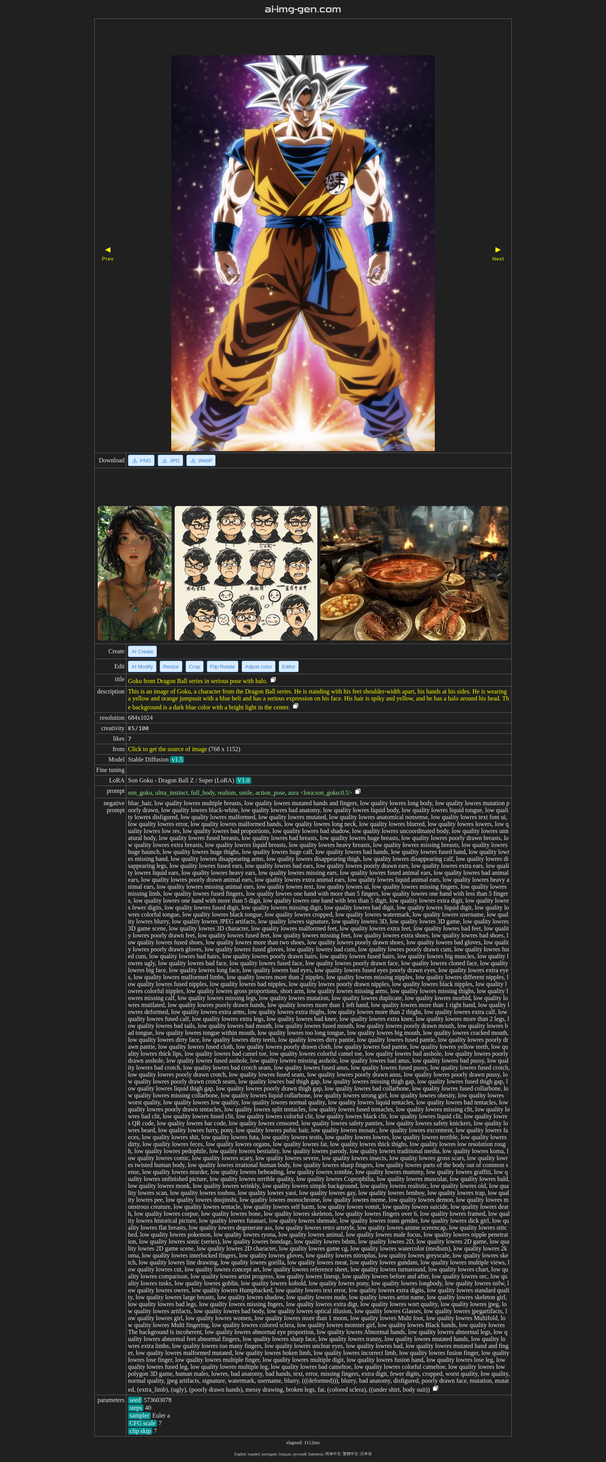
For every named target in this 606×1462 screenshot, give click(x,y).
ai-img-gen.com (303, 9)
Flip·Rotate (222, 667)
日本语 (366, 1454)
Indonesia (315, 1454)
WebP (201, 460)
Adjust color (258, 667)
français (285, 1454)
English (240, 1454)
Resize (171, 667)
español (254, 1454)
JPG (170, 460)
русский (299, 1454)
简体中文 (333, 1454)
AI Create (142, 651)
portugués (269, 1454)
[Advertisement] (289, 37)
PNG (141, 460)
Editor (289, 667)
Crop (194, 667)
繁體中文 (350, 1454)
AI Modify (142, 667)
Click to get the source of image (167, 749)
